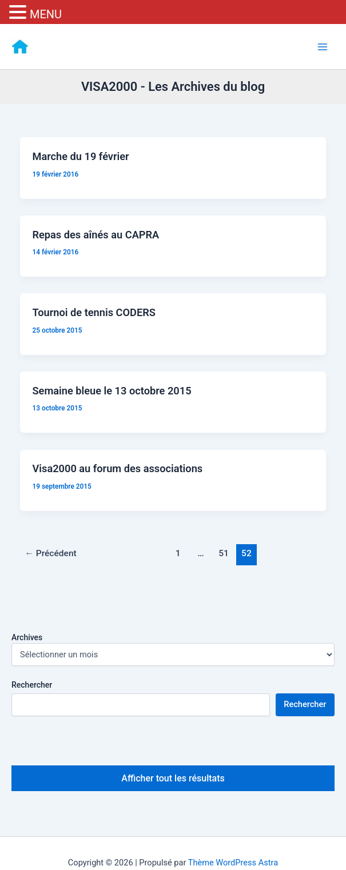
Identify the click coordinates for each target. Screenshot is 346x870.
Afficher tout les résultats (172, 778)
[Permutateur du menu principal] (323, 47)
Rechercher (31, 684)
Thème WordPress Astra (233, 862)
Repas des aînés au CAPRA (95, 235)
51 (223, 553)
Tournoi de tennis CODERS (93, 312)
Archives (26, 637)
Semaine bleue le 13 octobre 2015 (111, 391)
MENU (46, 14)
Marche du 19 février (80, 156)
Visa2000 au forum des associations (117, 468)
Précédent (50, 553)
